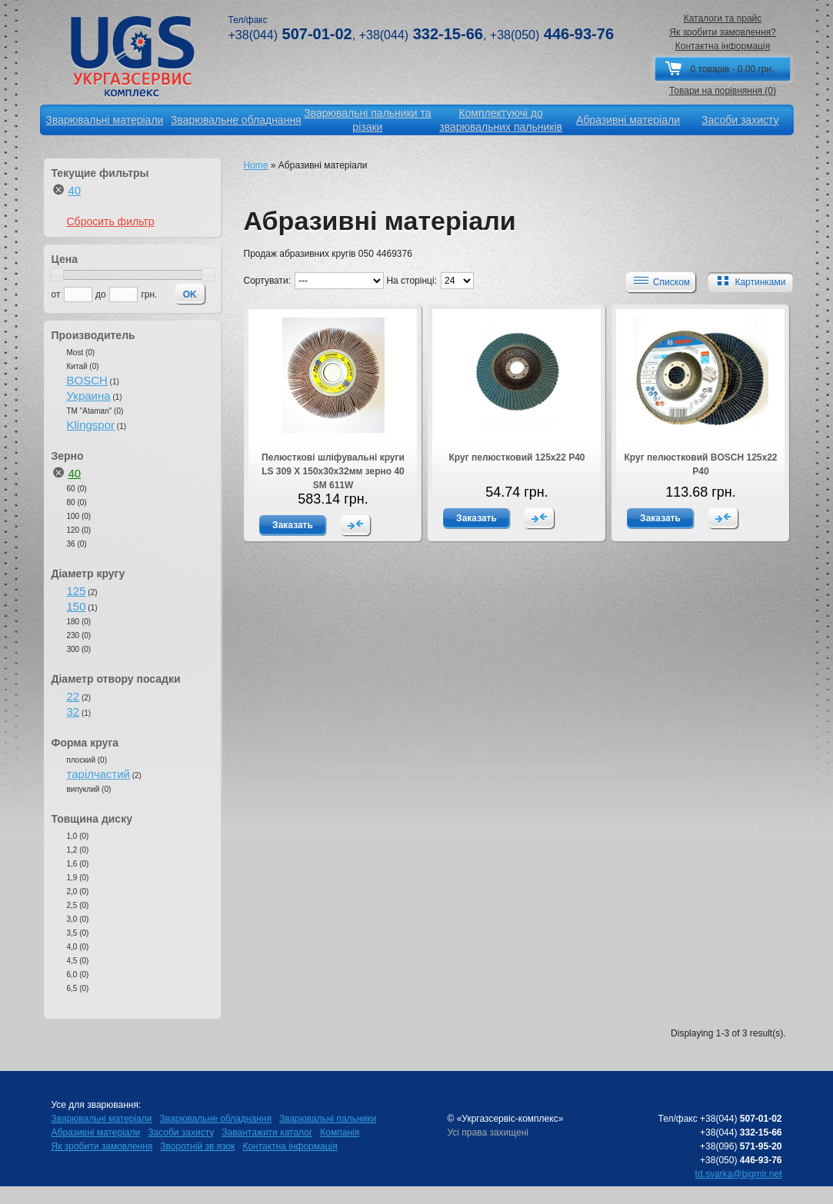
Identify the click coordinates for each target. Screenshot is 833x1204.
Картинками (748, 281)
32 (73, 711)
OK (190, 294)
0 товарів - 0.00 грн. (732, 69)
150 (76, 606)
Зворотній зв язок (197, 1146)
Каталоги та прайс (723, 18)
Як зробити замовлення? (722, 32)
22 (73, 696)
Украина (89, 395)
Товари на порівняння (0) (722, 90)
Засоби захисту (181, 1132)
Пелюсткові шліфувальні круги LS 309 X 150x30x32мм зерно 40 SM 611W (333, 471)
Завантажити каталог (267, 1132)
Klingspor (91, 424)
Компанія (339, 1132)
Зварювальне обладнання (216, 1118)
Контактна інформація (722, 46)
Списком (660, 281)
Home (256, 165)
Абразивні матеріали (96, 1132)
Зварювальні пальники (327, 1118)
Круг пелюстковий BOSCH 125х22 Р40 (700, 464)
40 (75, 190)
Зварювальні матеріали (102, 1118)
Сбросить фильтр (111, 221)
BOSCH (87, 380)
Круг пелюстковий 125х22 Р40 (516, 457)
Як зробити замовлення (102, 1146)
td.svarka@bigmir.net (738, 1174)
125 (76, 590)
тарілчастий (98, 773)
